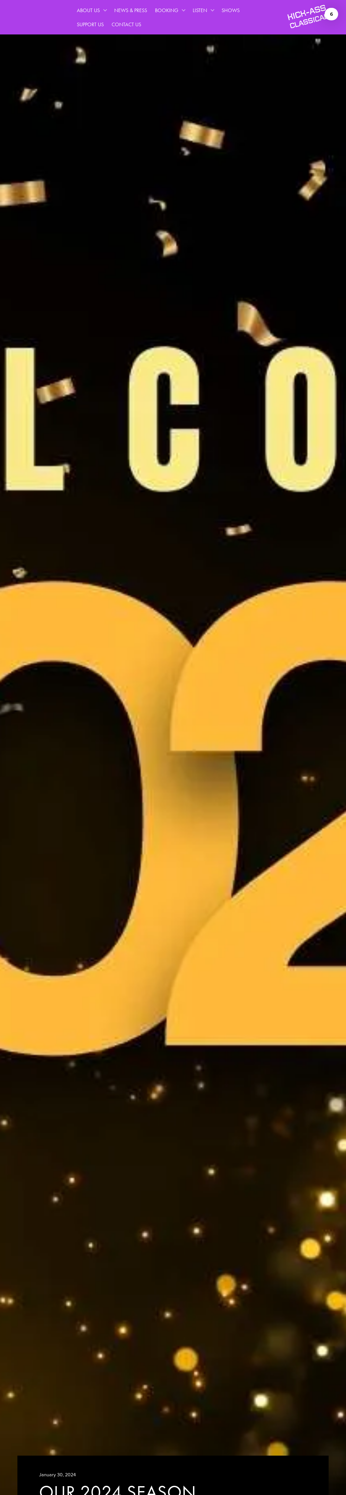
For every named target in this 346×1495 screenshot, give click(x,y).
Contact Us (126, 24)
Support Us (90, 24)
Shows (231, 10)
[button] (91, 10)
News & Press (130, 10)
